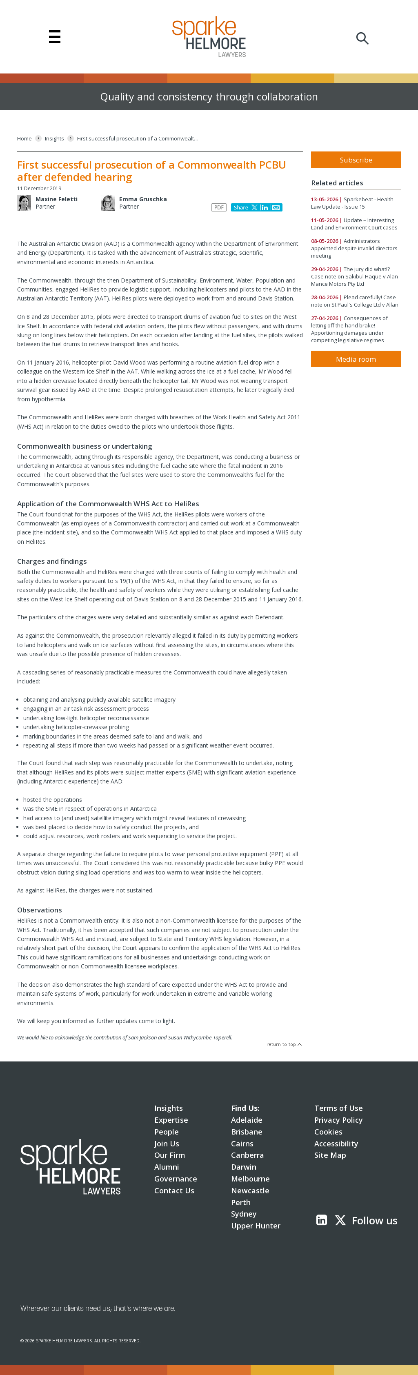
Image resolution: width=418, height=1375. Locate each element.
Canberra (247, 1155)
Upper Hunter (255, 1225)
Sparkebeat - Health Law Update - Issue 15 (352, 203)
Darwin (243, 1167)
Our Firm (169, 1155)
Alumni (166, 1167)
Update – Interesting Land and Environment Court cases (354, 223)
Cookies (328, 1132)
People (166, 1132)
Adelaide (246, 1120)
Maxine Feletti (57, 199)
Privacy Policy (338, 1120)
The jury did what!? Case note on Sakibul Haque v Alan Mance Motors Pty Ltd (354, 276)
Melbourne (250, 1179)
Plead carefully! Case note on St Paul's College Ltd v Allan (354, 301)
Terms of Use (338, 1108)
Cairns (242, 1143)
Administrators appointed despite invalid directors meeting (354, 248)
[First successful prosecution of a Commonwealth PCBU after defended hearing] (138, 138)
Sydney (244, 1214)
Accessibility (336, 1143)
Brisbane (246, 1132)
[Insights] (54, 138)
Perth (241, 1202)
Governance (175, 1179)
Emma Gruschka (143, 199)
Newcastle (250, 1190)
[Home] (24, 138)
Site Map (330, 1155)
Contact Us (174, 1190)
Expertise (171, 1120)
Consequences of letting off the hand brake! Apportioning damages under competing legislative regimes (349, 329)
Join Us (166, 1143)
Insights (168, 1108)
